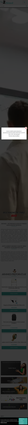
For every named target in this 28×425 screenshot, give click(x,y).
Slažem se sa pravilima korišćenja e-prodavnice (22, 421)
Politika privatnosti (4, 422)
